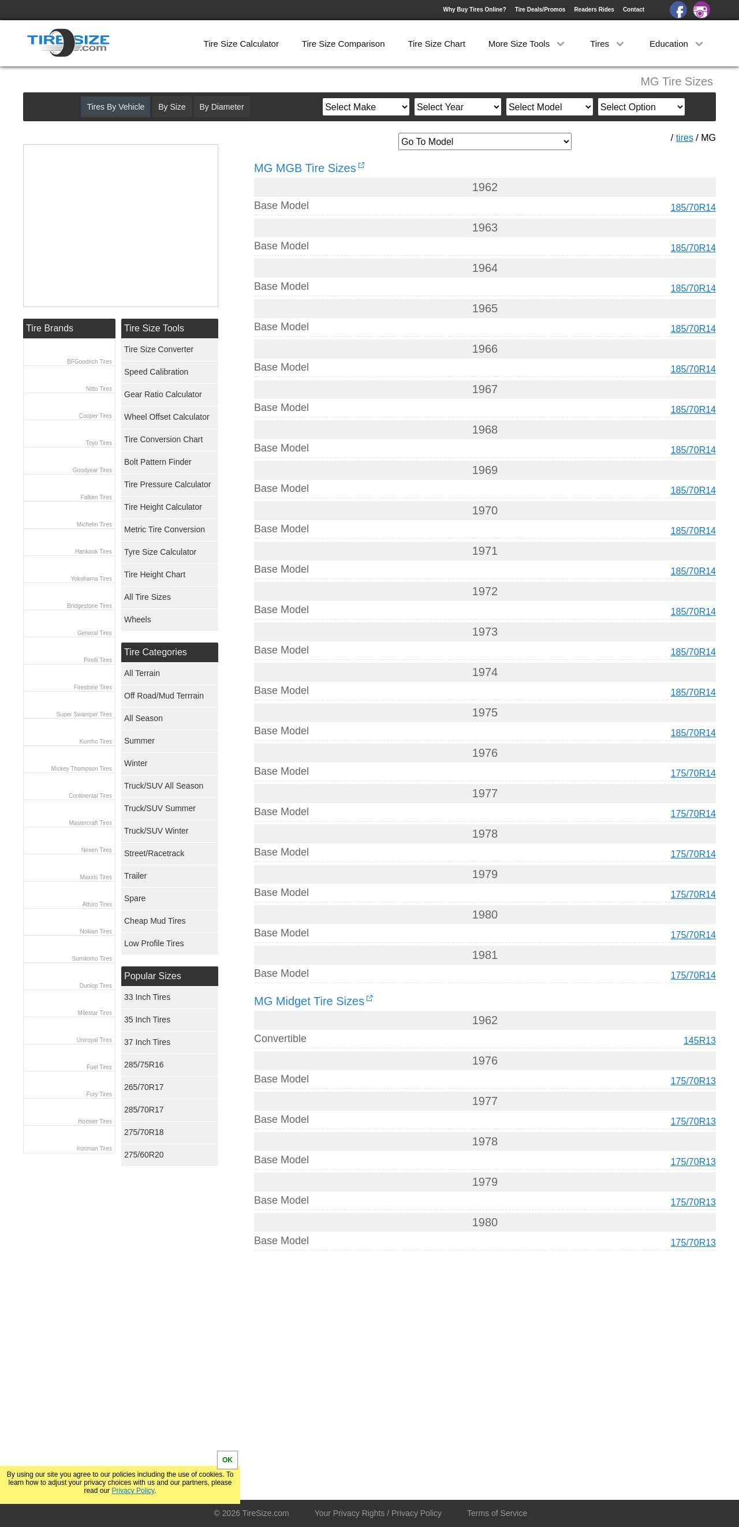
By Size (171, 106)
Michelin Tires (94, 524)
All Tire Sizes (147, 597)
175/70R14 (693, 773)
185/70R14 (693, 207)
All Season (143, 718)
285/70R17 (144, 1109)
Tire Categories (155, 652)
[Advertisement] (464, 1367)
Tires (608, 43)
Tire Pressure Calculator (167, 484)
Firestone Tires (93, 687)
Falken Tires (96, 497)
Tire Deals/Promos (540, 9)
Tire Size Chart (436, 43)
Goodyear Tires (92, 470)
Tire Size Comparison (343, 43)
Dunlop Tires (96, 986)
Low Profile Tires (154, 943)
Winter (135, 763)
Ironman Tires (94, 1148)
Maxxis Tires (96, 877)
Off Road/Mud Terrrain (164, 695)
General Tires (94, 633)
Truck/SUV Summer (160, 808)
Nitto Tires (99, 389)
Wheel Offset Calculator (167, 416)
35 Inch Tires (147, 1019)
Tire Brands (49, 328)
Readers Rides (594, 9)
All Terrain (142, 673)
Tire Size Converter (158, 349)
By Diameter (222, 106)
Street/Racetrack (154, 853)
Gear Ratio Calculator (163, 394)
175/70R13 (693, 1081)
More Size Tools (528, 43)
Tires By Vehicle (115, 106)
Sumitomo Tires (92, 958)
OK (227, 1460)
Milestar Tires (95, 1013)
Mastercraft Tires (90, 823)
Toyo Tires (98, 443)
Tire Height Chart (154, 574)
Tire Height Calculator (163, 507)
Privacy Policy (132, 1491)
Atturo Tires (97, 904)
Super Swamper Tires (84, 714)
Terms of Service (497, 1513)
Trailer (135, 875)
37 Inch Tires (147, 1042)
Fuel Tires (99, 1067)
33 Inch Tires (147, 997)
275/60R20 (144, 1154)
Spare (134, 898)
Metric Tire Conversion (164, 529)
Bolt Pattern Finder (158, 461)
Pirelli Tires (98, 660)
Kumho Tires (96, 741)
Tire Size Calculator (241, 43)
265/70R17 (144, 1087)
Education (678, 43)
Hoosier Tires (95, 1121)
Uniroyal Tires (94, 1040)
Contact (633, 9)
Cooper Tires (95, 416)
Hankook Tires (93, 551)
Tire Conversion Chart (163, 439)
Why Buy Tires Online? (474, 9)
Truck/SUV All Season (163, 785)
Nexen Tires (96, 850)
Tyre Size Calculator (160, 552)
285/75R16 (144, 1064)
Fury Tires (99, 1094)
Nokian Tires (96, 931)
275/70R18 (144, 1132)
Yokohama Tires (91, 579)
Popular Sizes (152, 976)
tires (684, 138)
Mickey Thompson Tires (81, 769)
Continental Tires (90, 796)
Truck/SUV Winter (156, 830)
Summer (139, 740)
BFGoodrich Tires (89, 362)
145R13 (700, 1041)
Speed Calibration (156, 371)
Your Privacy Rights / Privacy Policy (378, 1513)
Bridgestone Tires (89, 606)
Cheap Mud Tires (155, 920)
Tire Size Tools (154, 328)
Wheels (137, 619)
